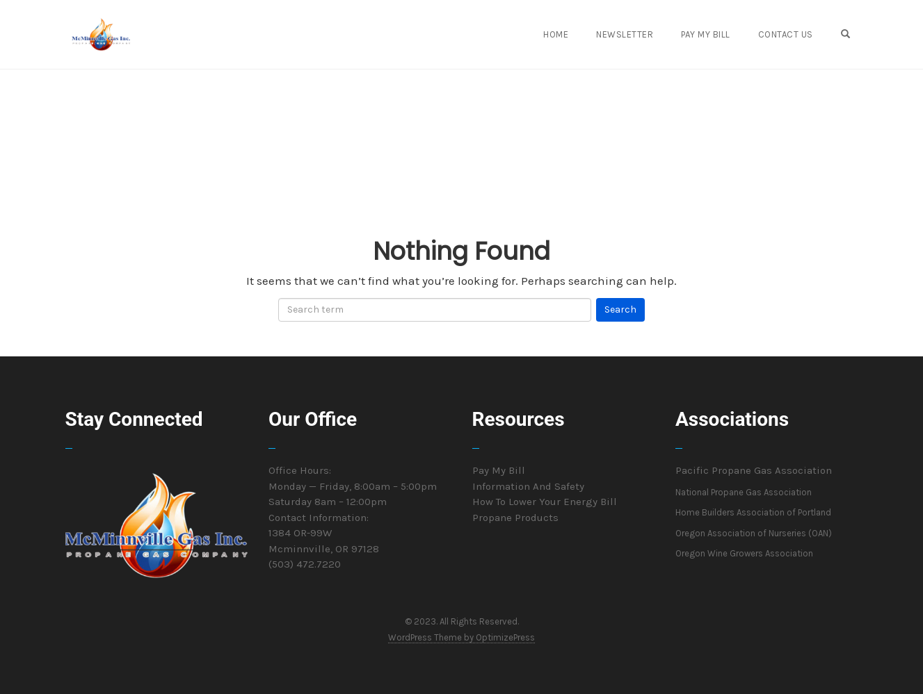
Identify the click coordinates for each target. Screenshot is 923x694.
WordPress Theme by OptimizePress (461, 637)
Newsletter (624, 34)
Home (555, 34)
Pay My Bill (705, 34)
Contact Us (785, 34)
